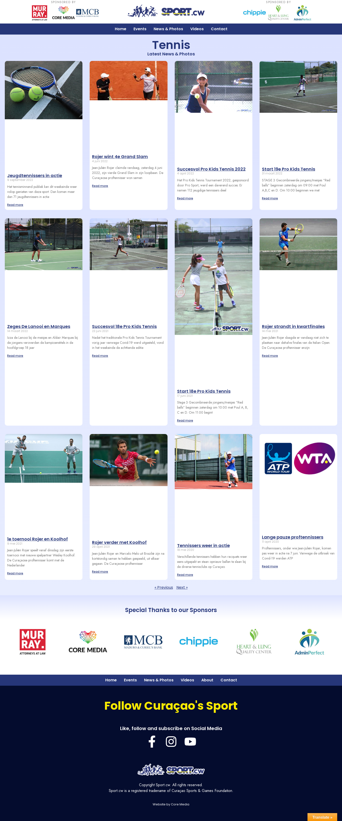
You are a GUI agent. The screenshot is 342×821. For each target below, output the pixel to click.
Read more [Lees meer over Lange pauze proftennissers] (270, 566)
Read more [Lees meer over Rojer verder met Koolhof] (100, 572)
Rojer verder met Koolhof (119, 542)
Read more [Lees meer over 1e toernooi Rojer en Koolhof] (15, 573)
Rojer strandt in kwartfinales (293, 326)
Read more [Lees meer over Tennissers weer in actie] (185, 575)
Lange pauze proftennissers (292, 537)
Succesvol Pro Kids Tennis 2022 (211, 169)
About (207, 680)
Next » (182, 587)
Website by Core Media (171, 804)
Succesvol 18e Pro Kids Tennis (124, 326)
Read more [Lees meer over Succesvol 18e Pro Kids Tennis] (100, 356)
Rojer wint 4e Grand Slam (120, 157)
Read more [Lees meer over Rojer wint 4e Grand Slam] (100, 186)
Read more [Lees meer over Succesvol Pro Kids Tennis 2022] (185, 198)
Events (139, 29)
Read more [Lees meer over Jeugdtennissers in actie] (15, 205)
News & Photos (168, 29)
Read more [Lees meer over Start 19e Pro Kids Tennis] (270, 198)
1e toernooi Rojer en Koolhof (37, 539)
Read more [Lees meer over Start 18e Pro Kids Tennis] (185, 420)
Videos (197, 29)
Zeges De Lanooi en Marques (38, 326)
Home (120, 29)
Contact (219, 29)
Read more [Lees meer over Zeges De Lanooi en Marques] (15, 356)
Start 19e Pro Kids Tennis (288, 169)
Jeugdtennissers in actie (34, 175)
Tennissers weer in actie (203, 545)
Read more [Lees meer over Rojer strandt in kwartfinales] (270, 356)
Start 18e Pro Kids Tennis (204, 391)
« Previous (164, 587)
